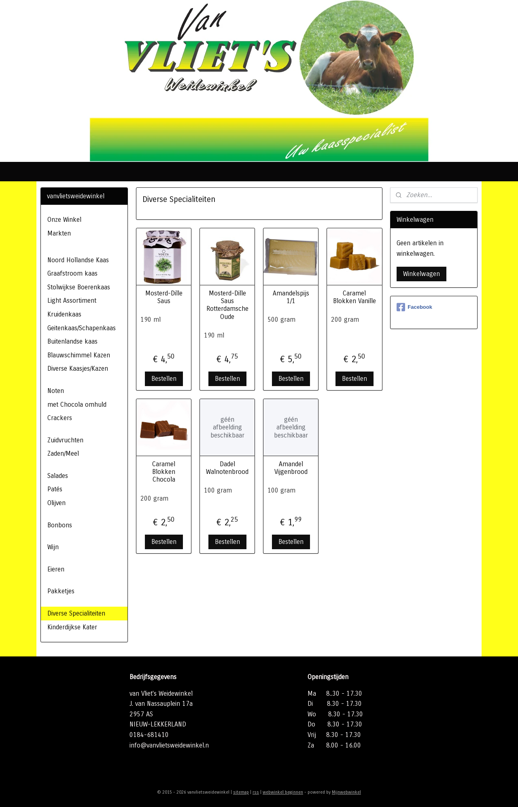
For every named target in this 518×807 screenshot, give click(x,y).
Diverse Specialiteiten (76, 613)
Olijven (56, 503)
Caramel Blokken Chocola (163, 471)
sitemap (241, 792)
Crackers (59, 418)
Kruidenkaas (64, 314)
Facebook (414, 307)
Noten (55, 391)
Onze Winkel (64, 219)
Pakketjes (60, 591)
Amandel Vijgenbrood (291, 468)
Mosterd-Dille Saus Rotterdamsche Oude (227, 305)
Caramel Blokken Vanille (354, 297)
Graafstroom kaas (72, 273)
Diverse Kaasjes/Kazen (77, 368)
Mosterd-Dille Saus (163, 297)
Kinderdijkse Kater (72, 627)
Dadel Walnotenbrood (227, 468)
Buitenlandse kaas (72, 341)
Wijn (53, 547)
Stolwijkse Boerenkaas (78, 287)
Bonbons (59, 525)
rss (256, 792)
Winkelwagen (421, 274)
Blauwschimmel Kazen (78, 355)
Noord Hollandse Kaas (78, 260)
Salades (57, 476)
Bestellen (163, 378)
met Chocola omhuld (76, 404)
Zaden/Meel (63, 453)
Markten (59, 233)
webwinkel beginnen (283, 792)
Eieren (55, 569)
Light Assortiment (71, 300)
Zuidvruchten (65, 440)
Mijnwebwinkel (346, 792)
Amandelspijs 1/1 (291, 297)
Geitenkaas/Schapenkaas (81, 328)
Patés (54, 489)
